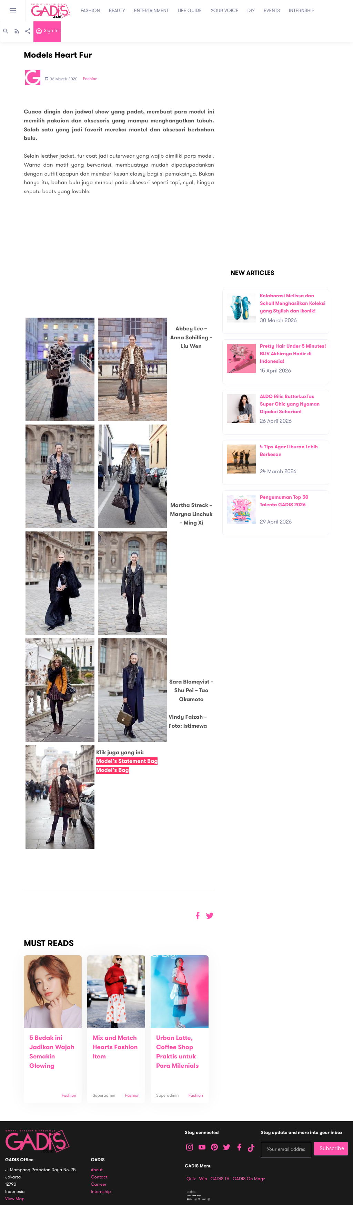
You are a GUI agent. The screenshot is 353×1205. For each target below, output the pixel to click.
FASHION (90, 10)
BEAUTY (117, 10)
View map (14, 1199)
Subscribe (332, 1148)
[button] (209, 915)
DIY (251, 10)
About (97, 1170)
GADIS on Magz (249, 1179)
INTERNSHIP (301, 10)
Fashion (90, 79)
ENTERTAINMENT (151, 10)
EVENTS (272, 10)
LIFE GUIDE (190, 10)
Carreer (99, 1184)
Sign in (47, 32)
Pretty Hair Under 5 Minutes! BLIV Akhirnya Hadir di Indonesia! (293, 353)
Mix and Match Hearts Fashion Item (115, 1047)
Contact (99, 1177)
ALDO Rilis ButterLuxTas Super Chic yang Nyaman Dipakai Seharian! (290, 404)
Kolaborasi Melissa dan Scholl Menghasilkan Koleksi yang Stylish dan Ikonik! (292, 303)
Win (203, 1179)
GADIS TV (220, 1179)
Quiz (191, 1179)
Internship (101, 1191)
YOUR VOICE (224, 10)
